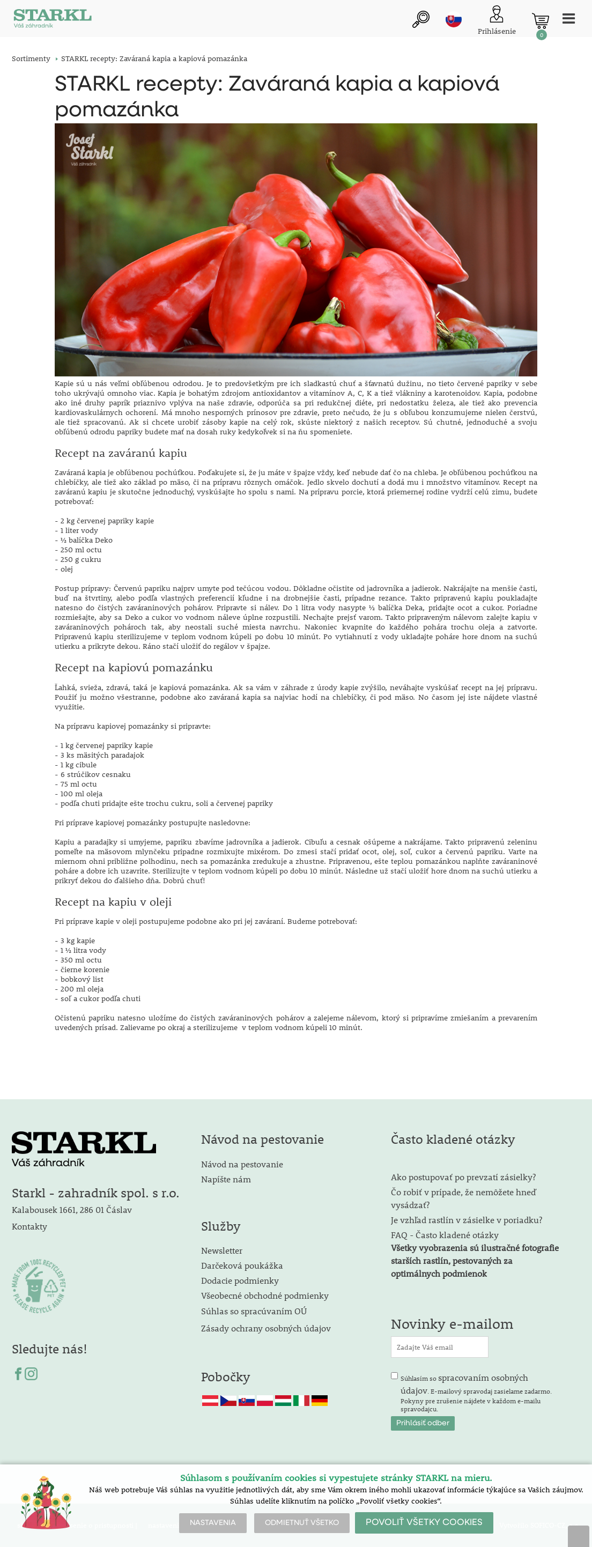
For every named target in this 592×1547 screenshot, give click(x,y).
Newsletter (221, 1250)
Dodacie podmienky (240, 1280)
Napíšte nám (226, 1179)
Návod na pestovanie (242, 1163)
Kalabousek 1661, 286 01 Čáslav (72, 1209)
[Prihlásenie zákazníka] (497, 21)
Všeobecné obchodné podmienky (265, 1295)
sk (454, 20)
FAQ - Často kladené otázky (445, 1234)
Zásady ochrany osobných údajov (267, 1328)
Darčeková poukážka (242, 1265)
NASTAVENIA (213, 1523)
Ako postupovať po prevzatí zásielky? (463, 1176)
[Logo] (52, 21)
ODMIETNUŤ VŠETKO (302, 1523)
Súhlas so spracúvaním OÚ (254, 1311)
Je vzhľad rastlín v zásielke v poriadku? (466, 1219)
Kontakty (29, 1226)
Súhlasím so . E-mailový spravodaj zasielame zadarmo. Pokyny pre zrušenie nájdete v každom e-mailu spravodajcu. (476, 1392)
